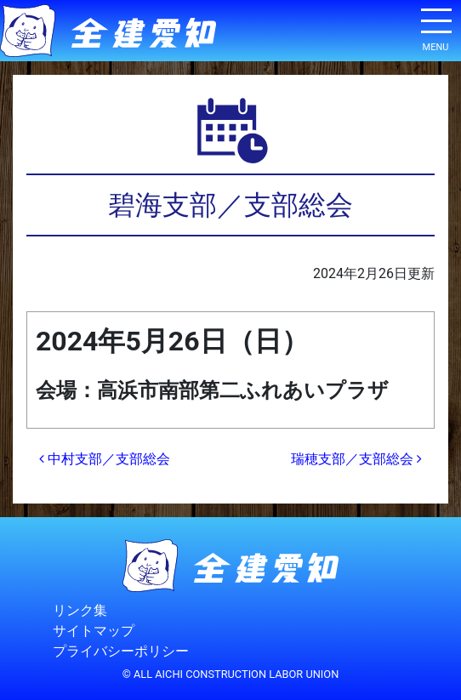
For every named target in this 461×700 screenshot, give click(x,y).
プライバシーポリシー (121, 651)
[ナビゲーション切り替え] (435, 27)
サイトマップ (93, 631)
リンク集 (80, 610)
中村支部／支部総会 (104, 459)
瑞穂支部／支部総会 (356, 459)
